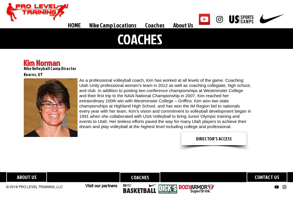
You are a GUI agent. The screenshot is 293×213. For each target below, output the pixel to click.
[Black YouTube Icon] (276, 187)
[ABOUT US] (26, 177)
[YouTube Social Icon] (204, 19)
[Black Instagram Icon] (284, 187)
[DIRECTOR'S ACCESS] (214, 138)
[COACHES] (140, 177)
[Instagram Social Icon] (219, 19)
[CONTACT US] (267, 177)
